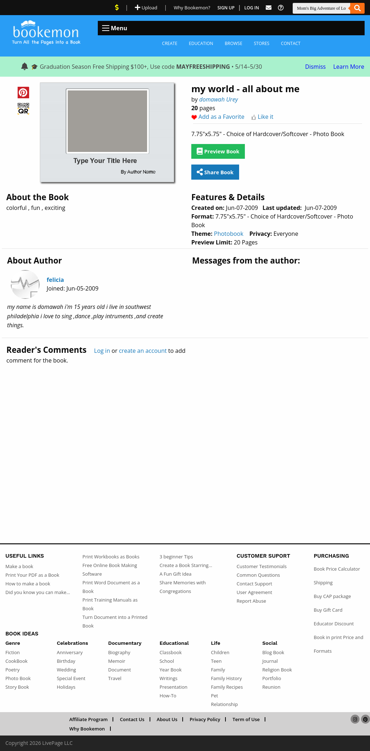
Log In (252, 8)
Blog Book (273, 652)
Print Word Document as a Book (111, 586)
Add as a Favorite (221, 117)
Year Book (171, 669)
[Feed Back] (268, 8)
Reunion (271, 687)
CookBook (16, 661)
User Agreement (254, 592)
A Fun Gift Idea (176, 574)
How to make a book (27, 583)
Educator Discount (333, 623)
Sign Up (226, 8)
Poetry (12, 669)
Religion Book (277, 669)
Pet (214, 695)
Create (170, 43)
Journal (270, 661)
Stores (261, 43)
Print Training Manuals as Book (109, 604)
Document (119, 669)
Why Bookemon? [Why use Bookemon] (192, 7)
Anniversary (70, 652)
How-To (168, 695)
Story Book (17, 687)
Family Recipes (227, 687)
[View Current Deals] (117, 7)
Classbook (171, 652)
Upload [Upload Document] (146, 7)
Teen (216, 661)
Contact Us (132, 719)
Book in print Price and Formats (338, 644)
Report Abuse (251, 601)
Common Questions (258, 575)
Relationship (224, 704)
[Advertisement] (185, 438)
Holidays (66, 687)
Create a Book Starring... (186, 565)
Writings (169, 678)
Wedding (66, 669)
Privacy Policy (204, 719)
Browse (233, 43)
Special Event (71, 678)
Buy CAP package (332, 596)
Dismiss (315, 67)
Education (201, 43)
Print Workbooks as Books (110, 556)
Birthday (66, 661)
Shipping (323, 582)
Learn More (348, 67)
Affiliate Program (88, 719)
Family (218, 669)
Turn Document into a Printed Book (114, 621)
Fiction (12, 652)
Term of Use (246, 719)
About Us (167, 719)
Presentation (173, 687)
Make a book (19, 566)
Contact (290, 43)
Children (220, 652)
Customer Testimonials (262, 566)
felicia (55, 280)
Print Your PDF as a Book (32, 575)
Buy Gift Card (328, 610)
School (167, 661)
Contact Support (254, 583)
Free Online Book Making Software (109, 569)
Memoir (116, 661)
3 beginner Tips (176, 556)
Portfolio (271, 678)
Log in (102, 351)
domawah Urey (218, 99)
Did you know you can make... (37, 592)
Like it (266, 117)
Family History (226, 678)
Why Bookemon (87, 729)
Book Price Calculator (337, 569)
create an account (143, 351)
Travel (115, 678)
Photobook (228, 234)
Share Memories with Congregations (183, 586)
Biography (119, 652)
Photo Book (18, 678)
